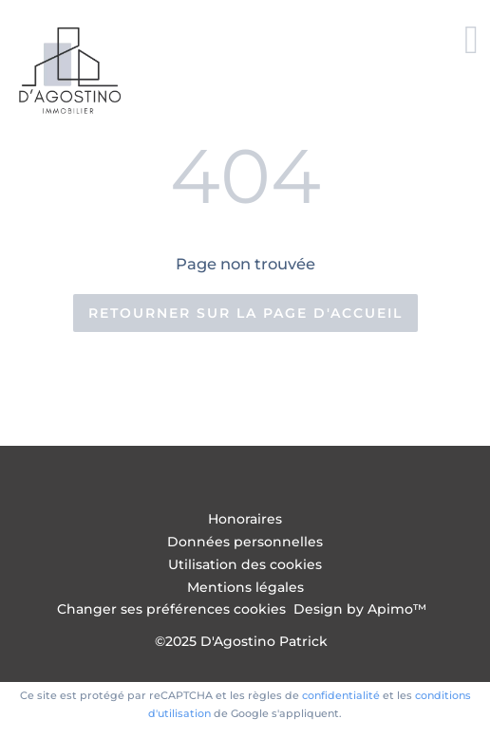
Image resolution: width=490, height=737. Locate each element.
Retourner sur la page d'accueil (245, 313)
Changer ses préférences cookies (171, 608)
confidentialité (341, 695)
